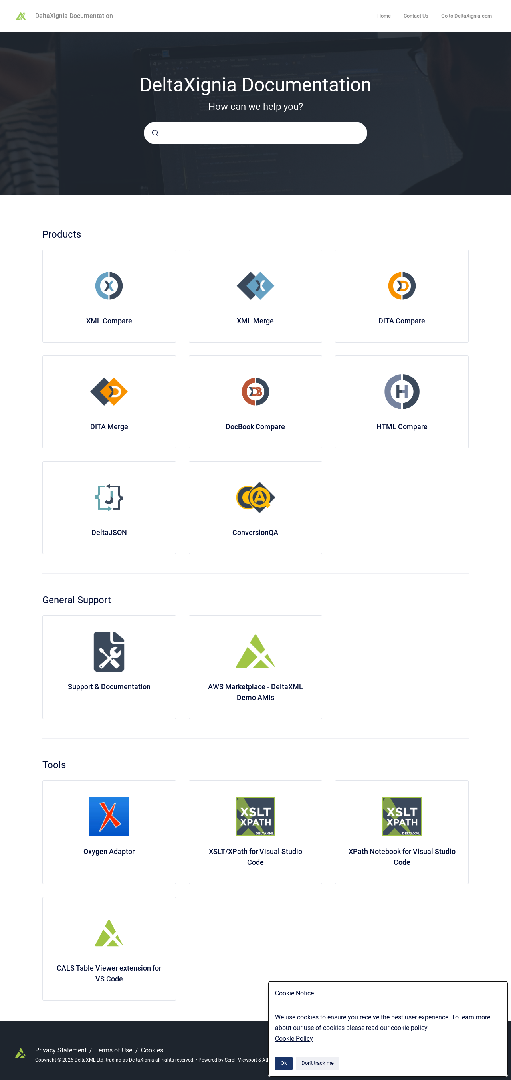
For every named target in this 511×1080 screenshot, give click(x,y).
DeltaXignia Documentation (74, 16)
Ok (284, 1063)
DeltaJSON (109, 532)
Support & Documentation (109, 686)
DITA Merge (109, 426)
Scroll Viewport (241, 1060)
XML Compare (109, 321)
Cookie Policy (294, 1038)
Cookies (152, 1050)
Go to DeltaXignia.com (466, 16)
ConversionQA (255, 532)
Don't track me (317, 1063)
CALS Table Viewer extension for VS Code (109, 973)
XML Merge (255, 321)
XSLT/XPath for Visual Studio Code (255, 856)
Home (384, 16)
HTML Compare (402, 426)
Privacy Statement (61, 1050)
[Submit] (155, 133)
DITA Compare (401, 321)
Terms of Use (114, 1050)
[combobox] (255, 133)
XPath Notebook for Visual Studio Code (402, 856)
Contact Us (416, 16)
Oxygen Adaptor (109, 851)
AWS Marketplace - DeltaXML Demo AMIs (255, 692)
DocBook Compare (255, 426)
